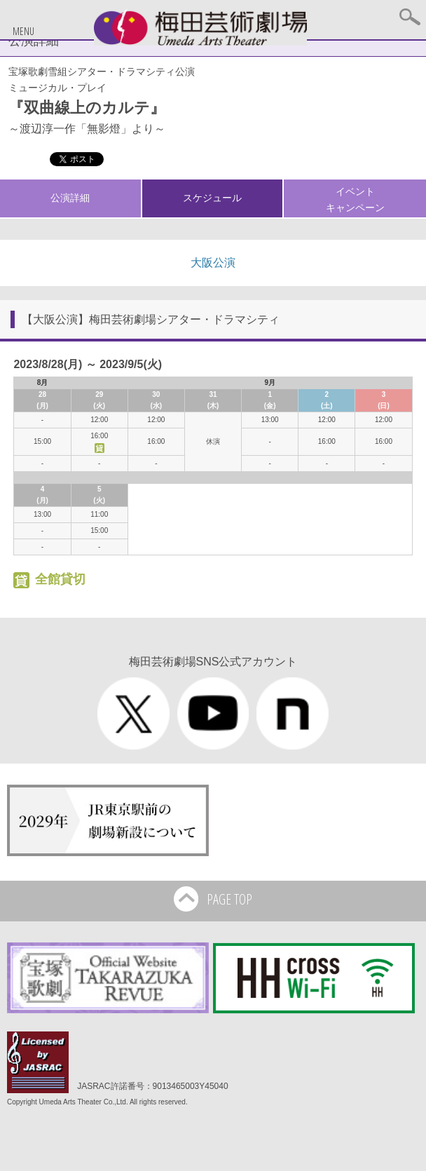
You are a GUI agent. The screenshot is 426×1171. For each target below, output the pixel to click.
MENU (23, 31)
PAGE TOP (213, 900)
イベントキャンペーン (355, 199)
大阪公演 (213, 263)
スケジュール (212, 197)
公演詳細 (70, 197)
